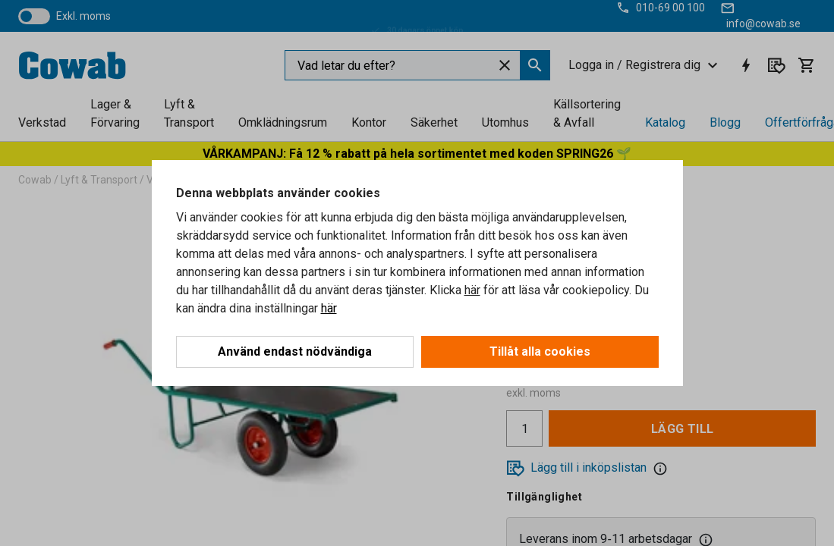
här (472, 290)
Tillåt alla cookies (539, 351)
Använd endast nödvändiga (295, 351)
